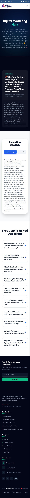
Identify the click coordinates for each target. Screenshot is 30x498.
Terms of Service (16, 492)
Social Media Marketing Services (12, 429)
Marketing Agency (8, 419)
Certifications (7, 449)
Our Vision (6, 452)
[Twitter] (23, 1)
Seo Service (6, 416)
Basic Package (10, 152)
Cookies (26, 492)
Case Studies (7, 446)
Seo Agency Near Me (9, 426)
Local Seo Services (8, 423)
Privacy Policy (7, 442)
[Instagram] (28, 1)
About (5, 439)
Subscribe (15, 379)
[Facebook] (21, 1)
